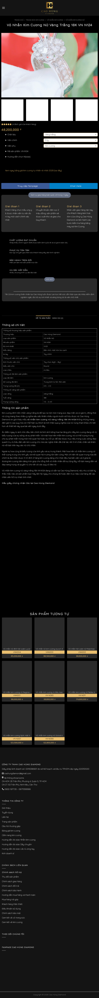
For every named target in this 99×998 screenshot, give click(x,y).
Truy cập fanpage (25, 186)
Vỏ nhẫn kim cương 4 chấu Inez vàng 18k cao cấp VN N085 (61, 692)
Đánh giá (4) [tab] (57, 318)
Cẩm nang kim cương (11, 835)
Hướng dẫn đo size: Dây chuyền (17, 844)
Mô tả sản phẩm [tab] (43, 318)
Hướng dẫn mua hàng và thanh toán (18, 895)
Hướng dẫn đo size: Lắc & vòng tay (18, 849)
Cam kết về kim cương (12, 922)
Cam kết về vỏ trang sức (13, 917)
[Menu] (3, 8)
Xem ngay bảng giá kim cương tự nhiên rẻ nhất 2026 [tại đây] (31, 170)
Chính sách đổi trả (10, 886)
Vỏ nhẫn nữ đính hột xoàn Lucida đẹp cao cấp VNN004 (26, 649)
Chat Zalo (73, 186)
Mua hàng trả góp (10, 899)
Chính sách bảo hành (12, 890)
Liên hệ (5, 817)
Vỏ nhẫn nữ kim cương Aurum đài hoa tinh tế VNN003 (58, 649)
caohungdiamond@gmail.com (17, 773)
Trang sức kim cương (35, 20)
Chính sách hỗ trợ (12, 872)
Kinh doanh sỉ (8, 853)
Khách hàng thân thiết (12, 904)
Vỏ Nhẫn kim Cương (55, 20)
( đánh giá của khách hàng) (24, 124)
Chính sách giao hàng (12, 881)
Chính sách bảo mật (11, 913)
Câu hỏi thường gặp (11, 826)
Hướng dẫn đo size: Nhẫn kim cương (18, 840)
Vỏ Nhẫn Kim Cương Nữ (75, 20)
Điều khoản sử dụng (11, 908)
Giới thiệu (6, 808)
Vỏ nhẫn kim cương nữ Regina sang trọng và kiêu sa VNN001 (29, 692)
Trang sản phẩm (9, 821)
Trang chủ (19, 20)
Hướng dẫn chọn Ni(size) (18, 156)
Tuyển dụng (7, 812)
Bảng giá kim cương (11, 830)
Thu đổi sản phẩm (10, 877)
